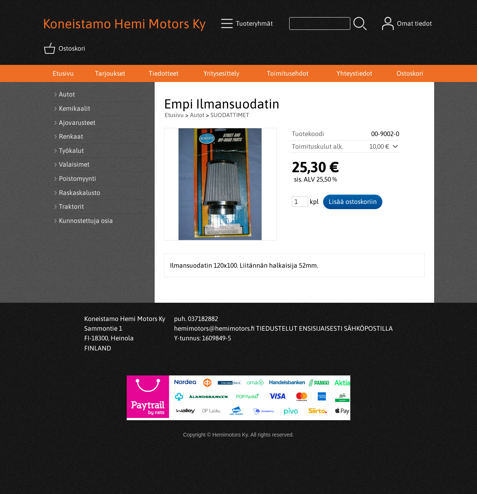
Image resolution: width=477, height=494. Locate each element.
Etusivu (63, 73)
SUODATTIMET (230, 114)
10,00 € (384, 146)
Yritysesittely (221, 73)
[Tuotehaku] (319, 23)
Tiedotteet (164, 73)
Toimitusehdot (288, 73)
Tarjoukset (110, 73)
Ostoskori (410, 73)
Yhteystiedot (354, 73)
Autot (197, 114)
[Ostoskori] (65, 48)
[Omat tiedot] (407, 23)
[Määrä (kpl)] (300, 201)
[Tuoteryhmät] (247, 23)
